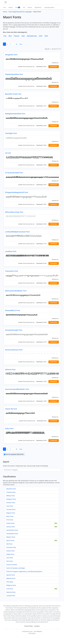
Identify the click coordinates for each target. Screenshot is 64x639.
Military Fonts (10, 496)
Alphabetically (32, 36)
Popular (30, 7)
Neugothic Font (11, 54)
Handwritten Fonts (12, 534)
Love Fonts (9, 589)
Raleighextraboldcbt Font (15, 113)
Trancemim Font (11, 271)
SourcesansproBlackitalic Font (17, 389)
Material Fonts (10, 578)
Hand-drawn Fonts (12, 530)
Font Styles (9, 582)
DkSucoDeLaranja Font (14, 212)
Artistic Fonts (10, 551)
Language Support (49, 7)
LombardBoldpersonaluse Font (17, 232)
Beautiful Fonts (11, 489)
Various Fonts (10, 527)
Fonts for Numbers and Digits (15, 568)
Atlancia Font (10, 369)
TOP (24, 7)
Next (20, 44)
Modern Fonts (10, 537)
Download (53, 66)
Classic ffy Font (11, 409)
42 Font (8, 153)
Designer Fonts (11, 499)
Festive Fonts (10, 523)
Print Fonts (9, 520)
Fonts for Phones (11, 565)
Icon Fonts (9, 558)
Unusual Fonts (10, 509)
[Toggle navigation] (5, 2)
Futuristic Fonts (11, 547)
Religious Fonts (11, 585)
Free (4, 7)
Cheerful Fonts (11, 492)
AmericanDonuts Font (13, 350)
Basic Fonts (9, 516)
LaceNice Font (10, 251)
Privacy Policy (28, 626)
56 (16, 44)
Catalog (10, 7)
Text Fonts (9, 561)
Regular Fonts (10, 513)
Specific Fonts (10, 575)
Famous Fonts (10, 503)
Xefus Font (9, 428)
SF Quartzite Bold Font (14, 172)
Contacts (37, 626)
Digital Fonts (10, 554)
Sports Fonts (10, 540)
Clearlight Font (11, 133)
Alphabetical (38, 7)
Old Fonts (9, 544)
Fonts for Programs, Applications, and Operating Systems (24, 571)
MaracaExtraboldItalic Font (15, 291)
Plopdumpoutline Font (14, 74)
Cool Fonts (9, 506)
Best (10, 36)
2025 (40, 36)
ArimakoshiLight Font (13, 330)
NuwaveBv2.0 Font (12, 310)
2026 (46, 36)
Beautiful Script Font (13, 94)
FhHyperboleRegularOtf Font (16, 192)
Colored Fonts (10, 596)
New (17, 7)
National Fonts (11, 592)
